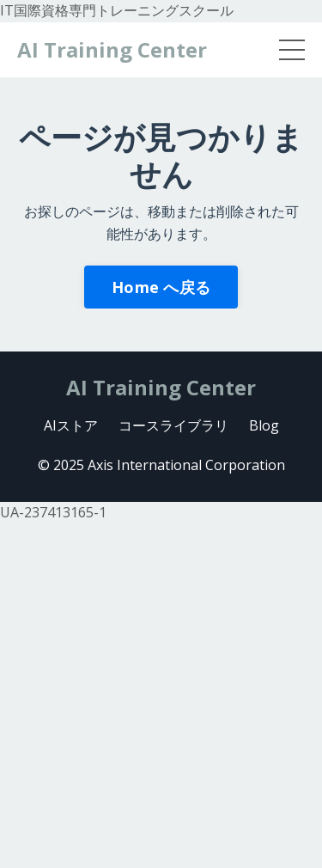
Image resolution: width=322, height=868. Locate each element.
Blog (264, 425)
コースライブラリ (173, 425)
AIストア (71, 425)
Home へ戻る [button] (161, 287)
